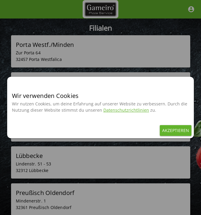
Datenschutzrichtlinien (126, 110)
